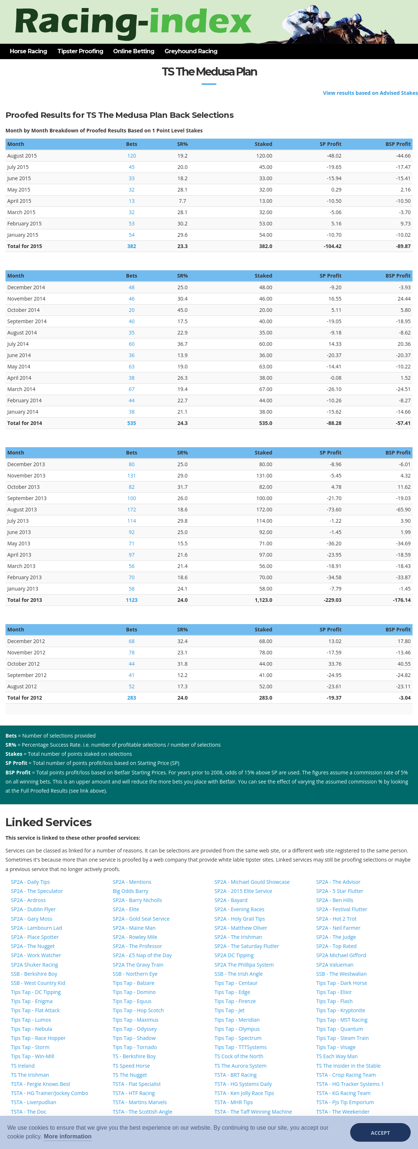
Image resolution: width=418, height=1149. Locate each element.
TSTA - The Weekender (342, 1111)
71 (132, 543)
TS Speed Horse (131, 1065)
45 (132, 166)
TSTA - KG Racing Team (343, 1093)
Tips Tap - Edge (232, 992)
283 (131, 697)
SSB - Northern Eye (135, 973)
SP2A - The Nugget (33, 946)
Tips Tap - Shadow (134, 1037)
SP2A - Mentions (132, 881)
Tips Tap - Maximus (135, 1019)
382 (131, 246)
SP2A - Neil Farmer (338, 927)
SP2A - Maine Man (134, 927)
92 (132, 532)
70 (132, 577)
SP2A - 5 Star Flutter (339, 890)
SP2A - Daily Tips (30, 881)
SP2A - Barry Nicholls (137, 900)
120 (131, 155)
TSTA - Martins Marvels (140, 1102)
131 (131, 475)
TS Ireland (23, 1065)
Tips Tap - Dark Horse (341, 982)
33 (132, 178)
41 (132, 675)
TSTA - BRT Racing (235, 1074)
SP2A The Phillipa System (244, 964)
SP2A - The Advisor (338, 881)
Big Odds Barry (130, 890)
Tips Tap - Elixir (334, 992)
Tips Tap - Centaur (236, 982)
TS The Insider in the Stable (348, 1065)
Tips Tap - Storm (30, 1047)
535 (131, 422)
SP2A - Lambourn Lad (36, 927)
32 (132, 189)
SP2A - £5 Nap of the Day (142, 955)
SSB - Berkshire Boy (34, 973)
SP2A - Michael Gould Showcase (252, 881)
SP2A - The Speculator (37, 890)
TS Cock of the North (238, 1056)
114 (131, 520)
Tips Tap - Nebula (31, 1028)
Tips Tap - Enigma (32, 1001)
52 (132, 686)
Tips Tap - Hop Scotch (138, 1010)
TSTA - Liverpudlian (33, 1102)
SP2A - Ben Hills (334, 900)
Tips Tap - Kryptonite (340, 1010)
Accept (380, 1132)
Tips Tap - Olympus (237, 1028)
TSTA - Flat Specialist (137, 1083)
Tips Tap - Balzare (133, 982)
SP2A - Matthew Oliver (240, 927)
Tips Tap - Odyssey (135, 1028)
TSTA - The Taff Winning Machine (253, 1111)
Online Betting (133, 51)
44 (132, 400)
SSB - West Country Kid (38, 982)
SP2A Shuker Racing (34, 964)
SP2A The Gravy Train (138, 964)
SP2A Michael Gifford (341, 955)
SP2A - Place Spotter (35, 936)
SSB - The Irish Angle (238, 973)
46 (132, 298)
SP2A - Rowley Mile (135, 936)
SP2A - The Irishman (238, 936)
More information (68, 1136)
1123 (132, 599)
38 (132, 377)
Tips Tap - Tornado (135, 1047)
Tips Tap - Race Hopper (38, 1037)
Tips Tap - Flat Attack (35, 1010)
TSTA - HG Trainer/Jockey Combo (49, 1093)
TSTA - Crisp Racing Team (346, 1074)
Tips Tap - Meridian (237, 1019)
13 (132, 200)
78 (132, 652)
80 (132, 464)
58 (132, 588)
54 (132, 234)
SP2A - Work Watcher (36, 955)
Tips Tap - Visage (336, 1047)
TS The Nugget (130, 1074)
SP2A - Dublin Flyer (33, 909)
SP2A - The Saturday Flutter (246, 946)
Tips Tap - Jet (229, 1010)
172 (131, 509)
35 (132, 332)
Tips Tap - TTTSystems (240, 1047)
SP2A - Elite (126, 909)
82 (132, 486)
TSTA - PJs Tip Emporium (345, 1102)
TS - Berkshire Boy (134, 1056)
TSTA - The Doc (28, 1111)
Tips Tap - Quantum (339, 1028)
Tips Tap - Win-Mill (32, 1056)
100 (131, 498)
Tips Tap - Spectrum (238, 1037)
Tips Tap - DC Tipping (36, 992)
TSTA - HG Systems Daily (243, 1083)
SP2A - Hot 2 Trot (336, 918)
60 (132, 343)
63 (132, 366)
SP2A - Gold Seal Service (141, 918)
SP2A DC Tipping (233, 955)
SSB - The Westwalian (341, 973)
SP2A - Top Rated (336, 946)
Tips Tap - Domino (134, 992)
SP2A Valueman (334, 964)
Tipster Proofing (80, 51)
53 (132, 223)
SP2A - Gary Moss (31, 918)
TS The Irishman (30, 1074)
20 (132, 309)
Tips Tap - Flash (334, 1001)
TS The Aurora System (240, 1065)
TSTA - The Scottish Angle (142, 1111)
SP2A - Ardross (28, 900)
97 (132, 554)
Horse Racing (28, 51)
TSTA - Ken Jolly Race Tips (244, 1093)
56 (132, 565)
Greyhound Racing (191, 51)
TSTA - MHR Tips (233, 1102)
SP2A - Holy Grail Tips (239, 918)
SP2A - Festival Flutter (341, 909)
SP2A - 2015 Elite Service (243, 890)
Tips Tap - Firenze (235, 1001)
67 (132, 389)
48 (132, 287)
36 (132, 355)
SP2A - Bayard (231, 900)
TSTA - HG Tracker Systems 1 (350, 1083)
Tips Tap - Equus (132, 1001)
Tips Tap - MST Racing (341, 1019)
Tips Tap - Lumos (31, 1019)
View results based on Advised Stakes (370, 92)
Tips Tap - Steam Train (342, 1037)
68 (132, 641)
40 (132, 321)
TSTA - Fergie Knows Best (40, 1083)
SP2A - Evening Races (239, 909)
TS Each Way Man (337, 1056)
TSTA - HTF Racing (134, 1093)
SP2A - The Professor (137, 946)
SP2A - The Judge (336, 936)
